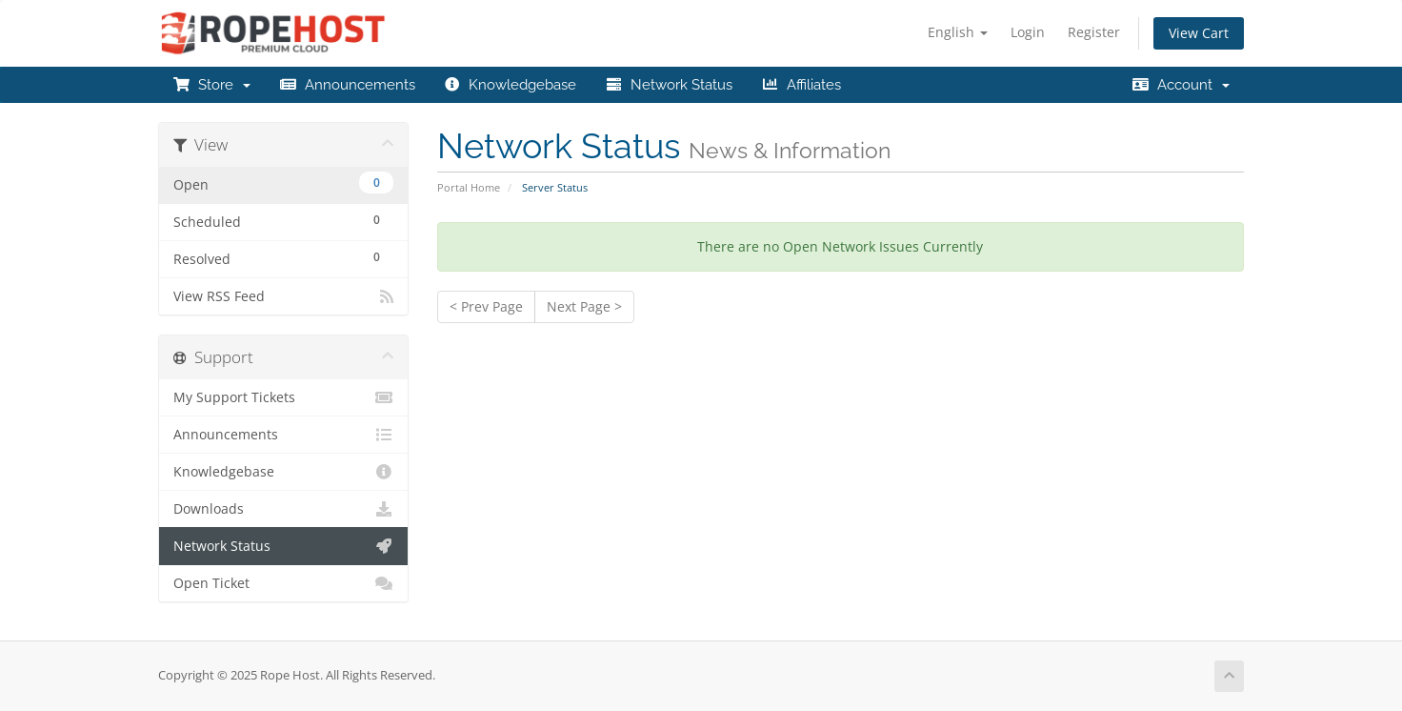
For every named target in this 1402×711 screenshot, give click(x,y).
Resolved (283, 257)
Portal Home (468, 187)
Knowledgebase (510, 84)
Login (1028, 32)
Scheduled (283, 220)
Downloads (283, 509)
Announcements (347, 84)
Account (1181, 84)
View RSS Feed (283, 296)
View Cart (1199, 33)
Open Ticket (283, 583)
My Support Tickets (283, 397)
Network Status (668, 84)
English (958, 32)
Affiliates (801, 84)
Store (211, 84)
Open (283, 182)
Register (1094, 32)
